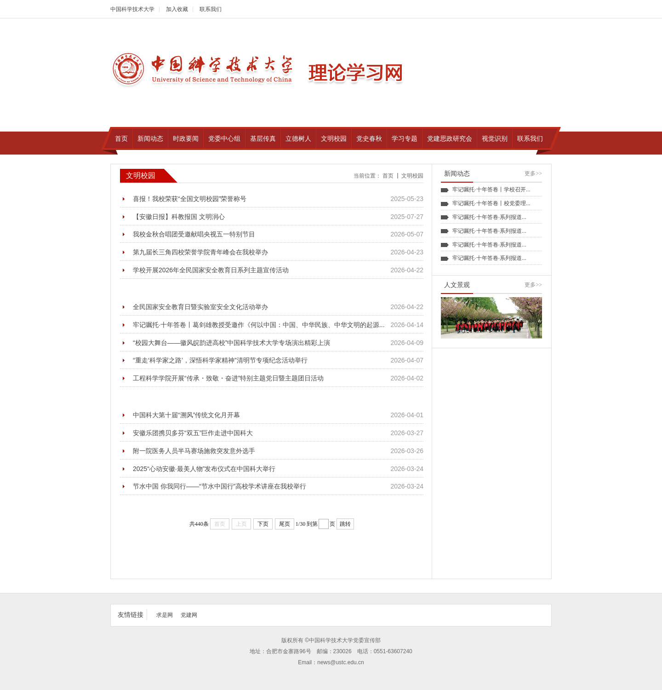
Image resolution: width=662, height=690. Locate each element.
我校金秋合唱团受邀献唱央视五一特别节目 (194, 234)
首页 (388, 175)
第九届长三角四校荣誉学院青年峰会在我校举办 (200, 252)
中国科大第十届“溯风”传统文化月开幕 (186, 415)
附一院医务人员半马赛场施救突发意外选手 (194, 450)
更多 (533, 173)
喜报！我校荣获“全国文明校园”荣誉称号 (189, 198)
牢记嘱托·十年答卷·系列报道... (489, 217)
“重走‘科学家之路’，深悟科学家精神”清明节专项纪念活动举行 (220, 360)
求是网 (164, 615)
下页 (262, 524)
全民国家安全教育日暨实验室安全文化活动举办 (200, 306)
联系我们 (211, 9)
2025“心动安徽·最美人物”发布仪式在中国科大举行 (204, 468)
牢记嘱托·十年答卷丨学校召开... (491, 189)
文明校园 (412, 175)
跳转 (345, 524)
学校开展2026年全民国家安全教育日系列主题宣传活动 (211, 270)
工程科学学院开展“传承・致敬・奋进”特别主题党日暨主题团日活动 (228, 378)
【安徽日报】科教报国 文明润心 (179, 216)
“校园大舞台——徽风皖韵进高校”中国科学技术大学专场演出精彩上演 (231, 342)
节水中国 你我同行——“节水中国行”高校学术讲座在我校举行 (219, 486)
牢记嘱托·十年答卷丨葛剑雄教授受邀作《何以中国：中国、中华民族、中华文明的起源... (259, 324)
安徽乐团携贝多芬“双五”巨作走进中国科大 (193, 433)
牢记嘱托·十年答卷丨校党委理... (491, 203)
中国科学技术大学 (132, 9)
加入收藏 (177, 9)
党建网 (189, 615)
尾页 (284, 524)
